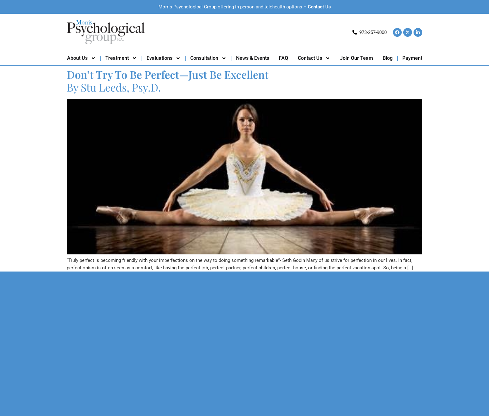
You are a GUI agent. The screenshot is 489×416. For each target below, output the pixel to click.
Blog (388, 58)
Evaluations (164, 58)
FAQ (283, 58)
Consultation (208, 58)
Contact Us (319, 7)
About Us (81, 58)
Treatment (121, 58)
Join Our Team (356, 58)
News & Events (252, 58)
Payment (412, 58)
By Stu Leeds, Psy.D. (168, 80)
